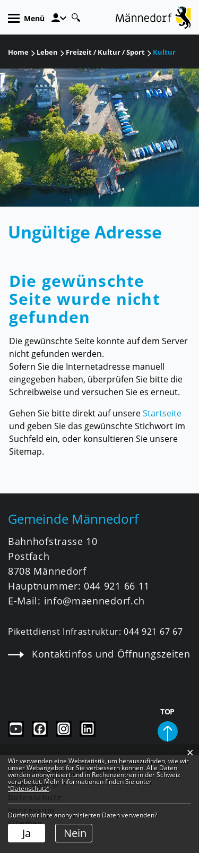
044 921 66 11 (117, 585)
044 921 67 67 (153, 631)
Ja (26, 833)
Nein (75, 833)
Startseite (162, 413)
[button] (47, 52)
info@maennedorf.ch (94, 600)
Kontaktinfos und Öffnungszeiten (99, 653)
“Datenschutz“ (28, 788)
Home (18, 52)
